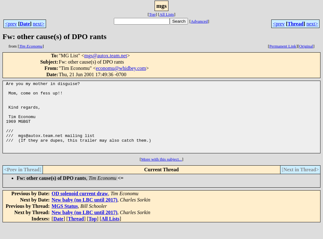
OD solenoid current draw (80, 207)
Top (152, 14)
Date (25, 23)
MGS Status (65, 220)
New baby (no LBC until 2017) (84, 214)
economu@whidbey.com (121, 68)
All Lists (166, 14)
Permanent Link (283, 46)
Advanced (199, 21)
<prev (11, 23)
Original (306, 46)
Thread (295, 23)
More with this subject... (161, 173)
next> (38, 23)
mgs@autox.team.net (105, 55)
